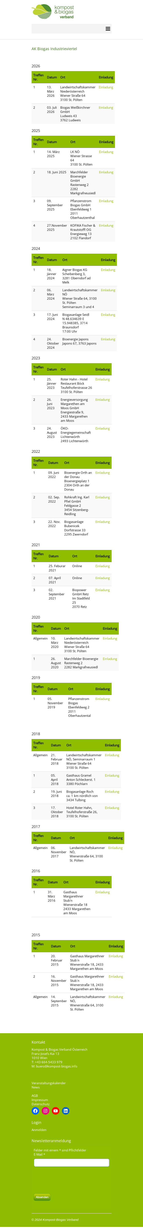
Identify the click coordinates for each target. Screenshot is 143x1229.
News (36, 1087)
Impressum (40, 1100)
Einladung (106, 87)
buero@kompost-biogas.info (56, 1066)
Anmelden (39, 1130)
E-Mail (39, 1154)
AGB (35, 1095)
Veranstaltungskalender (49, 1083)
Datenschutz (40, 1104)
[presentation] (66, 1180)
